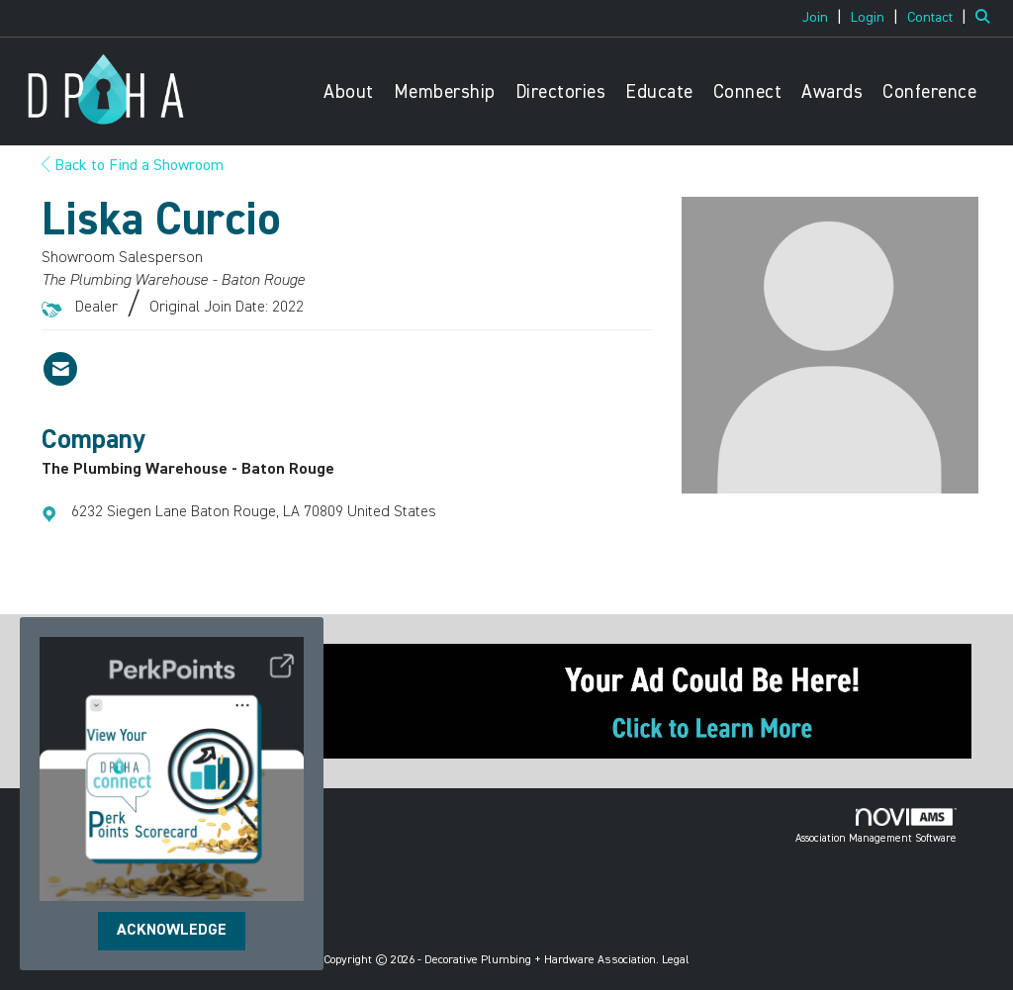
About (348, 92)
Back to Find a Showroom (133, 166)
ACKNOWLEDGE (172, 931)
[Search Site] (986, 18)
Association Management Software (876, 826)
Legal (676, 960)
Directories (560, 92)
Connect (748, 92)
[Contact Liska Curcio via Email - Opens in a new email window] (60, 369)
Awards (832, 92)
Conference (929, 92)
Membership (445, 92)
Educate (659, 92)
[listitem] (824, 18)
